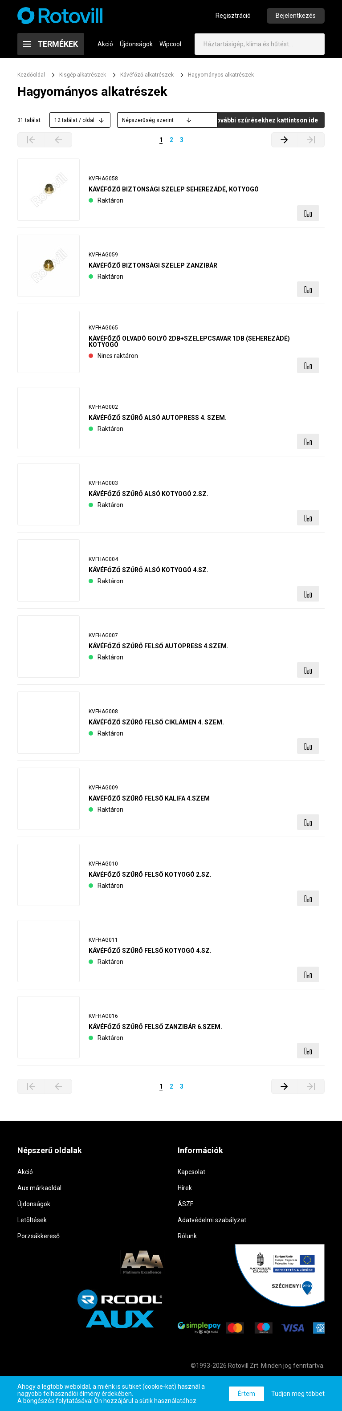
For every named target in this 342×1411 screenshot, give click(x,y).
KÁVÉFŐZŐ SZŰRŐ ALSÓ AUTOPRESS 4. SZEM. (158, 419)
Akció (105, 46)
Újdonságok (136, 46)
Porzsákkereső (38, 1238)
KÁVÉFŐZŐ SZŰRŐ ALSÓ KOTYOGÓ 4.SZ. (148, 572)
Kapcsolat (191, 1174)
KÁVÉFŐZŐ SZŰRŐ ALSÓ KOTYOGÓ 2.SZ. (148, 496)
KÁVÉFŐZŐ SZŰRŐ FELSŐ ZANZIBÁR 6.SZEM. (155, 1029)
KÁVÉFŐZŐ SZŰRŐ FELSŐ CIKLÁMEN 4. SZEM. (156, 724)
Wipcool (170, 46)
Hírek (185, 1190)
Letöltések (32, 1222)
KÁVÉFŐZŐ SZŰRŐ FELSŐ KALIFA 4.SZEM (149, 800)
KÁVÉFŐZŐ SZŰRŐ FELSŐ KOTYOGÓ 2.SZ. (150, 876)
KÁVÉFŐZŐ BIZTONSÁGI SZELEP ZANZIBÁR (153, 267)
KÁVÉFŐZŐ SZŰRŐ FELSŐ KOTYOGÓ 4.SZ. (150, 952)
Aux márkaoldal (39, 1190)
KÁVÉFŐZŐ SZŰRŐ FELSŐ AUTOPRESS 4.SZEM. (158, 648)
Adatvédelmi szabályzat (212, 1222)
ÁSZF (185, 1206)
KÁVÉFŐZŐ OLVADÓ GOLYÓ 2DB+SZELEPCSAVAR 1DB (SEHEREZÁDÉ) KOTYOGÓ (189, 343)
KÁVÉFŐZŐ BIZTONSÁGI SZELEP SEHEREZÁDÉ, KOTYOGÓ (174, 191)
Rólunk (187, 1238)
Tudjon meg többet (298, 1393)
